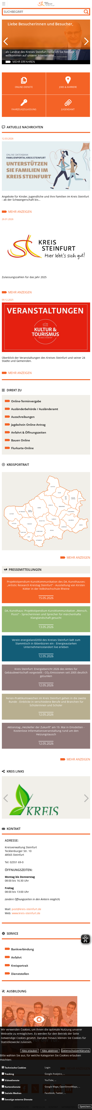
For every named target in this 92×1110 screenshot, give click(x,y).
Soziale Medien (11, 1093)
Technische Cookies (14, 1067)
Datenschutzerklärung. (75, 1050)
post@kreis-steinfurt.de (26, 909)
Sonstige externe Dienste (17, 1099)
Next (86, 800)
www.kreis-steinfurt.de (26, 913)
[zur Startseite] (46, 6)
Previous (5, 800)
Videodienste (10, 1080)
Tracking (8, 1074)
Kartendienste (11, 1086)
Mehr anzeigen (20, 212)
